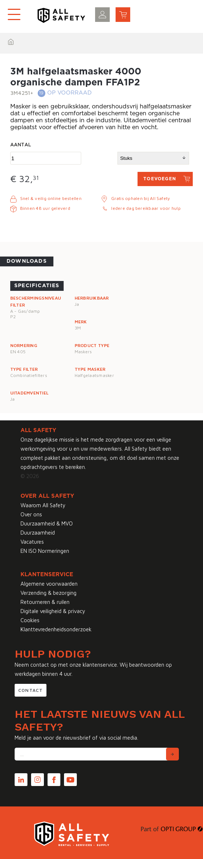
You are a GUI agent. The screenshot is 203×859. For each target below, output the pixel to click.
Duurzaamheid (37, 532)
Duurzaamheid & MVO (46, 523)
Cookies (30, 620)
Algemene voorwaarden (49, 584)
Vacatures (32, 542)
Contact (30, 690)
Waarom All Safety (42, 505)
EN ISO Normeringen (44, 551)
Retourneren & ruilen (44, 602)
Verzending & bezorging (48, 593)
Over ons (31, 514)
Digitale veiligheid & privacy (52, 611)
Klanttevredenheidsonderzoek (55, 629)
